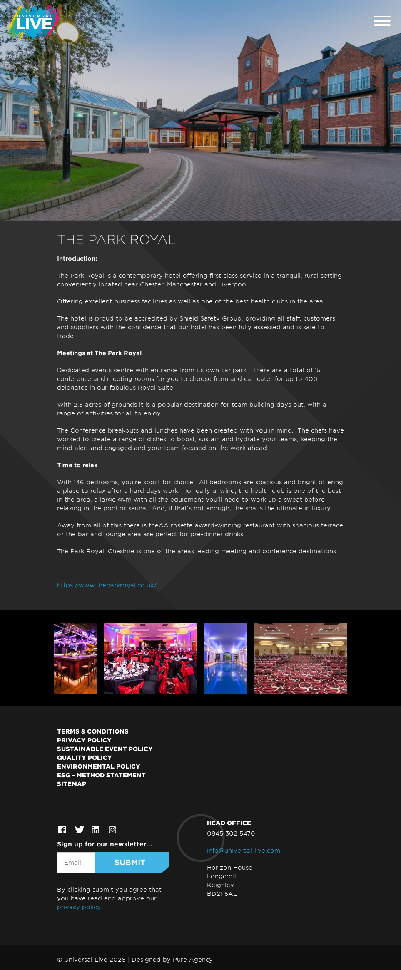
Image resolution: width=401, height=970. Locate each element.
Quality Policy (84, 757)
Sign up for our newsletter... (104, 844)
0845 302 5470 (231, 833)
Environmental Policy (98, 766)
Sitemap (71, 783)
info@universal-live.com (243, 850)
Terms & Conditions (93, 731)
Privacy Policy (84, 740)
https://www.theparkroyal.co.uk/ (107, 585)
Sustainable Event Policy (105, 748)
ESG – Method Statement (101, 774)
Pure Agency (193, 959)
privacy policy (78, 906)
